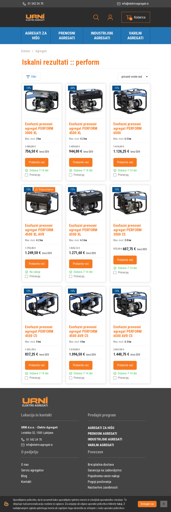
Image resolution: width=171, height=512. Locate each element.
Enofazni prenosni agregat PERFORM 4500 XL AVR (39, 230)
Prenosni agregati (67, 35)
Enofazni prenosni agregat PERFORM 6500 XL (83, 230)
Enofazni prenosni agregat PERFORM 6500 (127, 128)
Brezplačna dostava (101, 464)
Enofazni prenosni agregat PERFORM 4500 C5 (39, 331)
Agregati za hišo (36, 35)
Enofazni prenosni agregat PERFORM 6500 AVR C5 (127, 331)
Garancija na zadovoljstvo (105, 470)
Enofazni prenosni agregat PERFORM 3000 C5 (127, 230)
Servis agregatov (32, 470)
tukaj (119, 504)
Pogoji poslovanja (99, 482)
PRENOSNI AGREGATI (102, 433)
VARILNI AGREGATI (101, 445)
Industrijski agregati (102, 35)
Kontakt (26, 482)
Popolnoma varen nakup (103, 476)
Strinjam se (147, 504)
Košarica (139, 17)
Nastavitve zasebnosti (103, 487)
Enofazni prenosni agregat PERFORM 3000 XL (39, 128)
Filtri (31, 76)
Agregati (41, 51)
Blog (24, 476)
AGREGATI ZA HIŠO (101, 428)
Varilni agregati (135, 35)
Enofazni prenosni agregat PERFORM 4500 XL (83, 128)
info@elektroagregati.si (133, 3)
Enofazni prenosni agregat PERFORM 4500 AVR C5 (83, 331)
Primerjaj (34, 175)
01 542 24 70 (33, 3)
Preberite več (37, 162)
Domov (25, 51)
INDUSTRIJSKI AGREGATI (105, 439)
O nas (25, 464)
